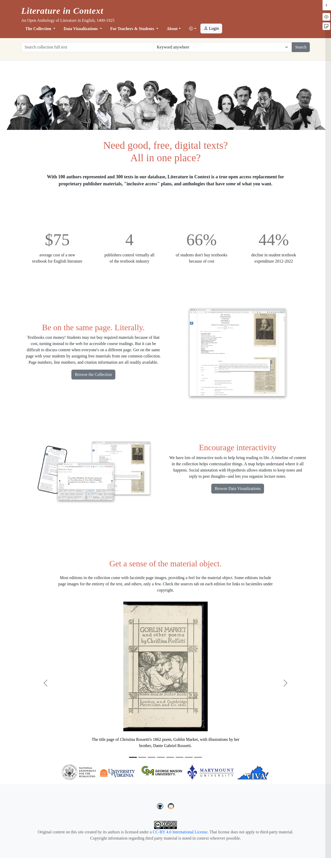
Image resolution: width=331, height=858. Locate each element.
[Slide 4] (161, 757)
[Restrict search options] (222, 47)
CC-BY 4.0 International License (180, 832)
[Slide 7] (189, 757)
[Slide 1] (133, 757)
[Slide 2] (142, 757)
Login (211, 28)
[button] (192, 29)
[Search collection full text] (87, 47)
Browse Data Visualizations (237, 488)
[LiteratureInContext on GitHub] (160, 805)
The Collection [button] (38, 28)
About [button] (172, 28)
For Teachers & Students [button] (132, 28)
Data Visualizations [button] (81, 28)
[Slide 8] (198, 757)
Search (300, 47)
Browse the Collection (93, 374)
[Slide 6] (179, 757)
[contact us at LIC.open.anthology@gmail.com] (171, 805)
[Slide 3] (151, 757)
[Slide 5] (170, 757)
